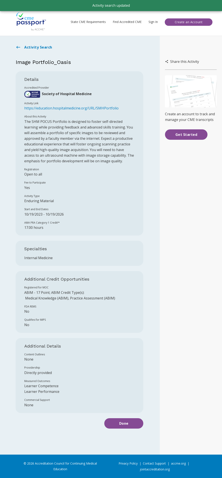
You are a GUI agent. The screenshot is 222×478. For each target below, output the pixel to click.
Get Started (186, 134)
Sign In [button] (153, 22)
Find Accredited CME (127, 22)
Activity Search (34, 47)
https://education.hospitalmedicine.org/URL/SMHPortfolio (71, 108)
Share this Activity (182, 61)
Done (124, 423)
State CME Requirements (88, 22)
